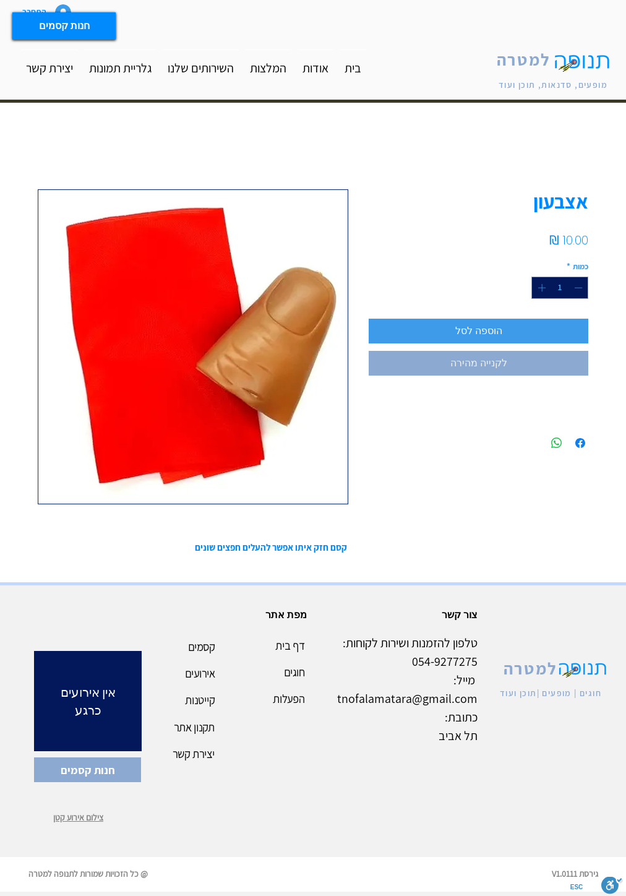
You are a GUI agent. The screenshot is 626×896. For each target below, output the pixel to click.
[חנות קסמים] (64, 26)
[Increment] (540, 287)
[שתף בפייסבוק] (580, 443)
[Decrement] (579, 287)
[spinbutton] (560, 287)
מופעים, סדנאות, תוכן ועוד (553, 84)
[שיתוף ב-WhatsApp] (556, 443)
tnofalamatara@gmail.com (407, 699)
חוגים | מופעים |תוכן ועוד (550, 693)
